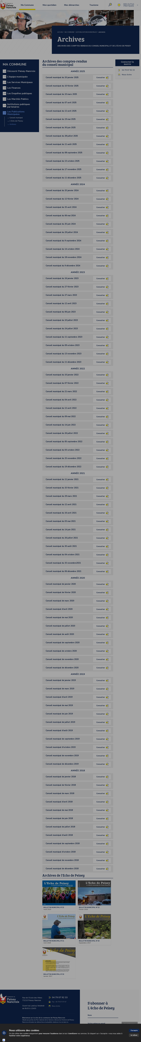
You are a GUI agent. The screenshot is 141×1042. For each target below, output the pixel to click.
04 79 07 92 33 (128, 70)
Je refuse (134, 1035)
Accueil (60, 32)
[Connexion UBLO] (4, 1040)
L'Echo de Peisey (16, 121)
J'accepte (134, 1030)
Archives (12, 124)
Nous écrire (127, 75)
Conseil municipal (16, 118)
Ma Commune (69, 32)
